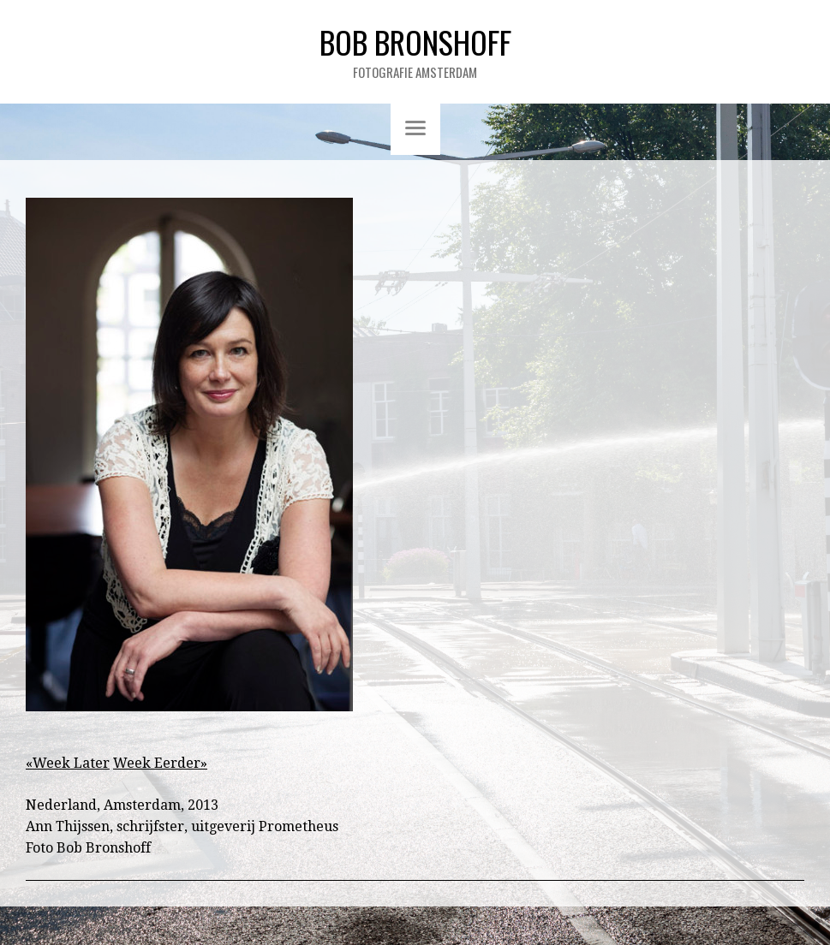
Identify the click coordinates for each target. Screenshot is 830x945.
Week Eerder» (160, 763)
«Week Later (68, 763)
